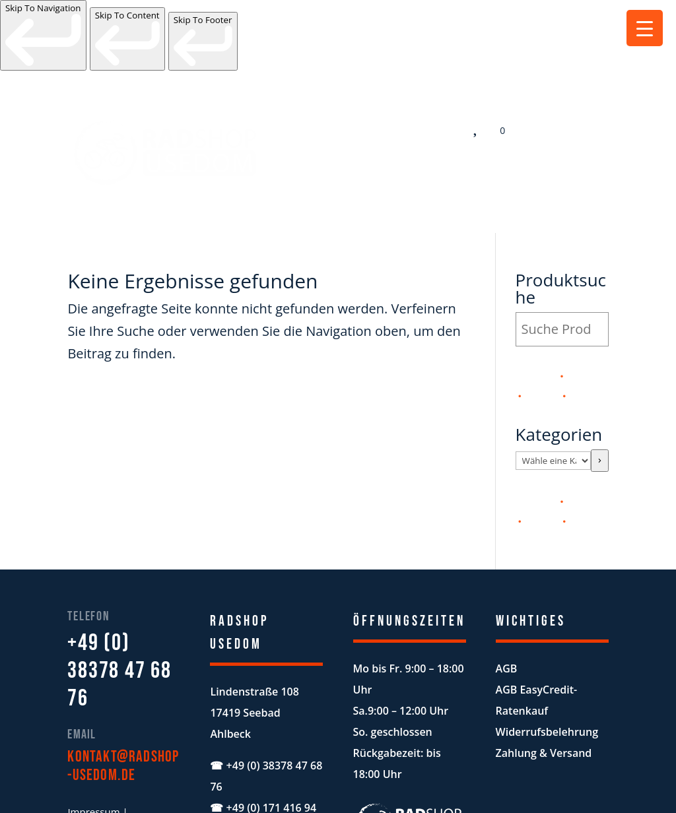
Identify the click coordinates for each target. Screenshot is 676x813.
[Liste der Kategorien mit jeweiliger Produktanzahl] (554, 388)
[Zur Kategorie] (599, 388)
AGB (507, 596)
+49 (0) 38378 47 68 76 (119, 598)
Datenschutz (96, 761)
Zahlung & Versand (544, 680)
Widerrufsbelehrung (547, 659)
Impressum (93, 739)
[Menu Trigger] (644, 28)
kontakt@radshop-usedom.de (123, 693)
